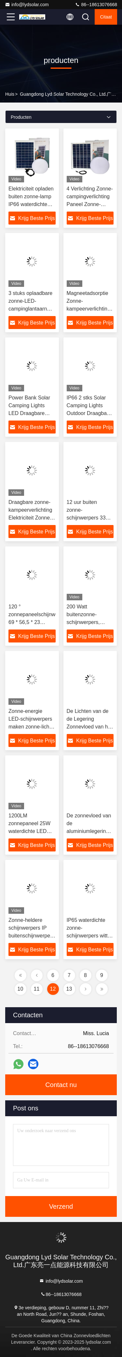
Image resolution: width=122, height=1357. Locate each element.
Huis (9, 94)
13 (69, 989)
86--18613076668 (96, 4)
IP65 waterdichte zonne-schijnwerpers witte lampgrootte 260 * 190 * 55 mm (89, 935)
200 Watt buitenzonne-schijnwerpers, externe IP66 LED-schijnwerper (88, 622)
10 (20, 989)
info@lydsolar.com (27, 4)
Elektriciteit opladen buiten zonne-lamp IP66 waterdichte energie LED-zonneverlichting (31, 204)
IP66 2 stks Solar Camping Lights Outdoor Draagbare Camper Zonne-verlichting (89, 413)
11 (37, 989)
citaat (106, 16)
